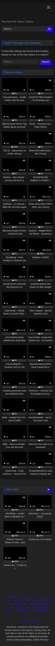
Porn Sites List (17, 604)
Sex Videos (16, 607)
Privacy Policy (27, 597)
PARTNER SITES (38, 604)
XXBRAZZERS (41, 611)
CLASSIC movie (28, 620)
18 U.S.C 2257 (22, 600)
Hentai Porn (22, 611)
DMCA (12, 597)
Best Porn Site (41, 600)
